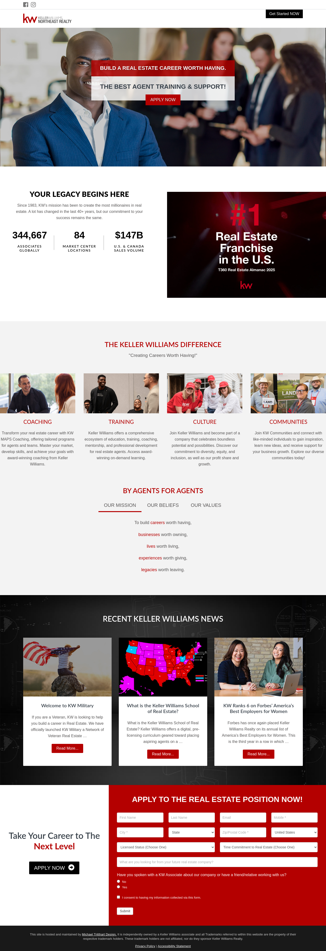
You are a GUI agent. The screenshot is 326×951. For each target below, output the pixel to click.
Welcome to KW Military (67, 705)
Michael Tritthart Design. (99, 934)
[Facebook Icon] (26, 4)
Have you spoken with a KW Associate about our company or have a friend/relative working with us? (201, 875)
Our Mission (120, 505)
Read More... (69, 749)
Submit (125, 911)
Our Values (206, 505)
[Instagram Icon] (33, 4)
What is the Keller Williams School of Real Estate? (163, 708)
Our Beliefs (163, 505)
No (121, 882)
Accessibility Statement (174, 946)
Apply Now (162, 99)
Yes (122, 887)
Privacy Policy (145, 946)
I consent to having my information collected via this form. (159, 897)
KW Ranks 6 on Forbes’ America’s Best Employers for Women (258, 708)
